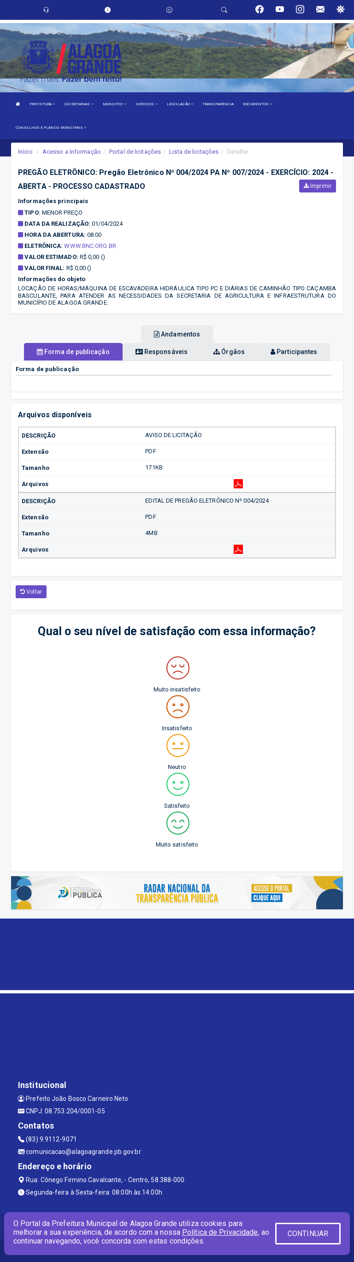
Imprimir (317, 186)
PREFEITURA (42, 104)
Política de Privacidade (220, 1232)
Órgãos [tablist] (229, 351)
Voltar (31, 592)
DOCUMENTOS (257, 104)
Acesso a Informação (71, 151)
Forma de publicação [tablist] (73, 351)
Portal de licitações (135, 151)
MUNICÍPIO (114, 104)
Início (25, 151)
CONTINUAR (308, 1233)
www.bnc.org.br (90, 245)
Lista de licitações (193, 151)
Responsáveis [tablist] (162, 351)
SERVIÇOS (147, 104)
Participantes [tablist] (294, 351)
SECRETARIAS (78, 104)
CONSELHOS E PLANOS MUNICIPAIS (51, 128)
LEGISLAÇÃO (180, 104)
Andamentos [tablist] (177, 334)
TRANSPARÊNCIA (218, 104)
